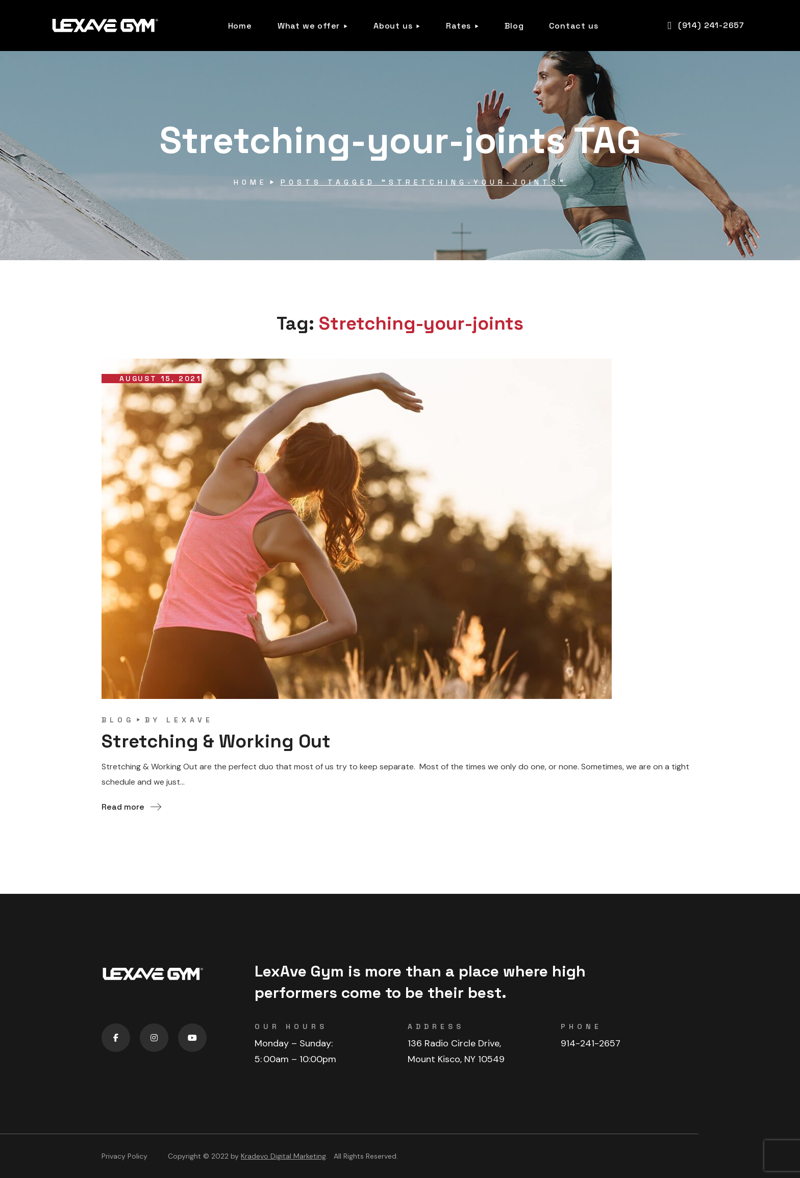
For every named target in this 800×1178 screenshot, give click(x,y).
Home (250, 182)
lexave (189, 719)
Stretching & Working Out (216, 741)
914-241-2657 (590, 1043)
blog (118, 719)
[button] (705, 25)
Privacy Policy (124, 1156)
